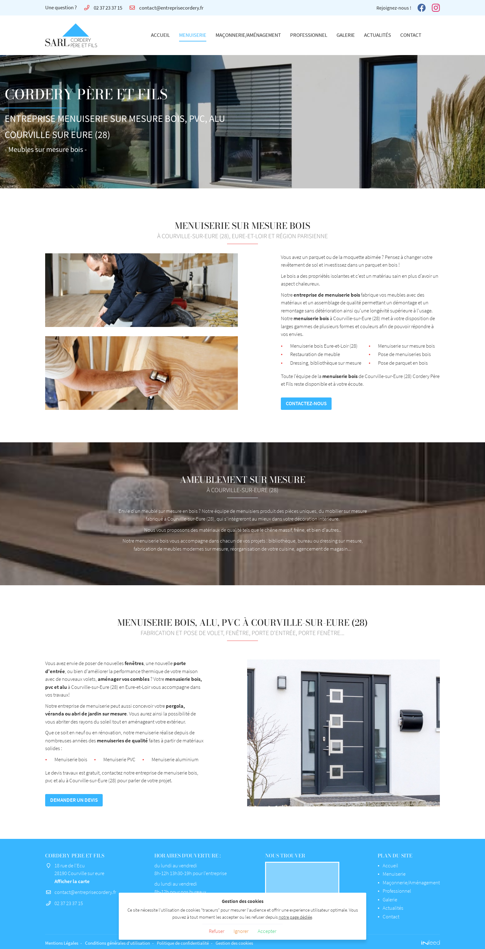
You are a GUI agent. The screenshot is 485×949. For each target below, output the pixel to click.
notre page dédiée (295, 917)
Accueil (160, 35)
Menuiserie (192, 35)
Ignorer (241, 931)
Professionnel (308, 35)
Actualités (377, 35)
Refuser (216, 931)
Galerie (346, 35)
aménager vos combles (166, 679)
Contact (410, 35)
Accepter (267, 931)
